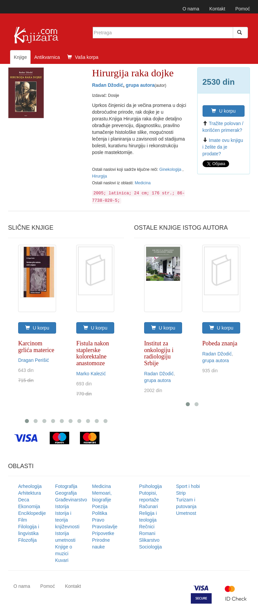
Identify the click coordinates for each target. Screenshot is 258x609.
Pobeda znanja (219, 343)
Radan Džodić (107, 85)
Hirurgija (99, 176)
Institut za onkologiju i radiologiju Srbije (159, 353)
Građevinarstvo (71, 499)
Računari (148, 506)
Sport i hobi (188, 486)
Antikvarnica (47, 57)
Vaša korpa (82, 57)
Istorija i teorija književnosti (67, 519)
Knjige (20, 57)
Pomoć (242, 8)
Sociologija (150, 546)
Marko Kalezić (91, 373)
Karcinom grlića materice (36, 346)
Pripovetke (103, 533)
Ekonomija (29, 506)
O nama (190, 8)
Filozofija (27, 540)
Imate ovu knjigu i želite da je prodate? (223, 147)
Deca (23, 499)
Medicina (143, 183)
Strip (181, 493)
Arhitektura (29, 493)
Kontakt (217, 8)
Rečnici (147, 526)
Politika (99, 513)
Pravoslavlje (104, 526)
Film (22, 520)
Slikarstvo (149, 540)
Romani (147, 533)
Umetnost (186, 513)
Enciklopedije (32, 513)
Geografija (66, 493)
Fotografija (66, 486)
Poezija (100, 506)
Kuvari (62, 560)
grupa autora (140, 85)
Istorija (62, 506)
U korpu (223, 111)
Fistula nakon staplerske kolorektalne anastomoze (92, 353)
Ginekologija (170, 169)
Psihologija (150, 486)
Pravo (98, 520)
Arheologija (30, 486)
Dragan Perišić (33, 360)
